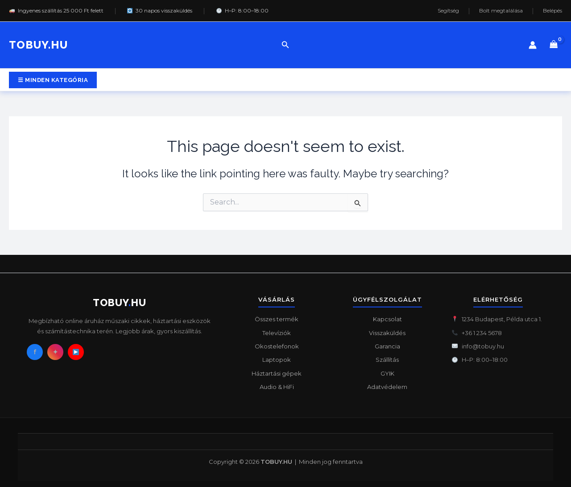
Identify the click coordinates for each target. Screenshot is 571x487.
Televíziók (276, 332)
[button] (285, 45)
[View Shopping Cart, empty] (554, 45)
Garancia (387, 346)
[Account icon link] (533, 45)
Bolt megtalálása (501, 10)
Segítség (448, 10)
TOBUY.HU (38, 44)
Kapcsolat (387, 319)
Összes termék (276, 319)
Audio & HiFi (277, 386)
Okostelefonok (277, 346)
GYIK (387, 373)
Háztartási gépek (277, 373)
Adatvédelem (387, 386)
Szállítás (387, 359)
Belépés (552, 10)
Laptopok (276, 359)
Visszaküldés (387, 332)
